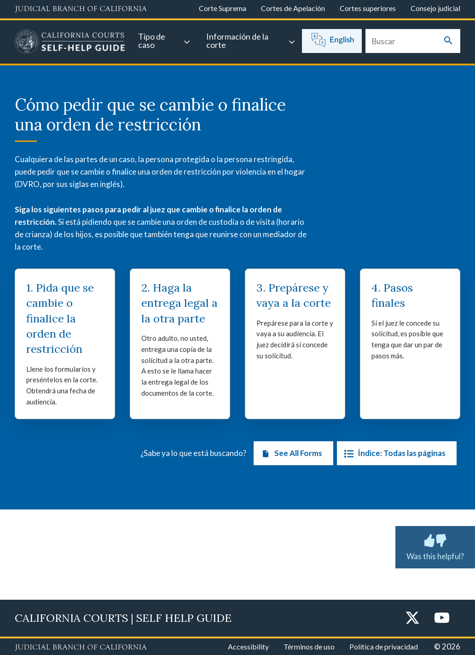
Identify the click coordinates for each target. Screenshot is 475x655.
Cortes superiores (368, 8)
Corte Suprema (222, 8)
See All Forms (289, 453)
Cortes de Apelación (293, 8)
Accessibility (248, 646)
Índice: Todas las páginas (393, 453)
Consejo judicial (435, 8)
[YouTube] (441, 618)
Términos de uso (309, 646)
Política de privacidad (383, 646)
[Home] (70, 43)
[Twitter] (412, 618)
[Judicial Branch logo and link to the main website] (81, 9)
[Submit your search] (448, 41)
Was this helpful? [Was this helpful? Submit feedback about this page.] (435, 545)
